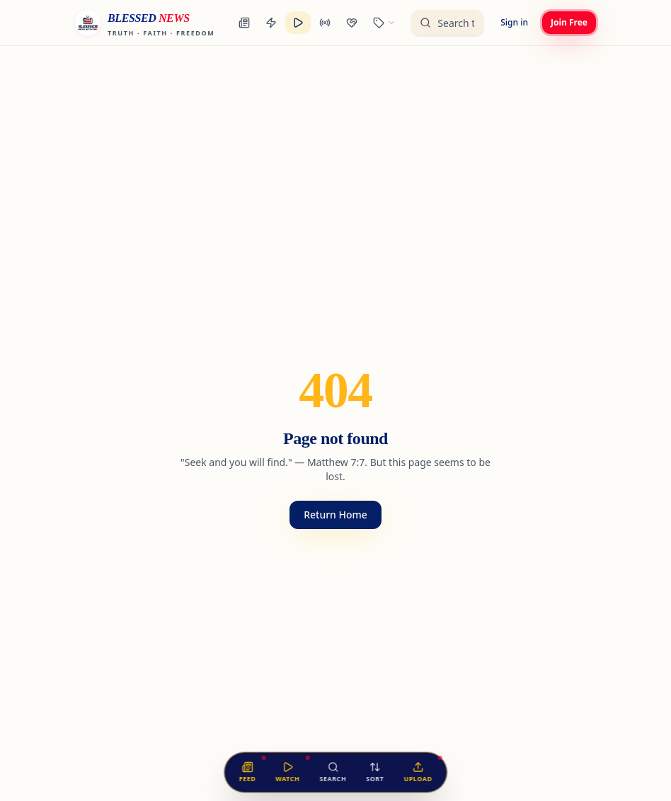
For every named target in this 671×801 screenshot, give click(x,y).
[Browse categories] (384, 22)
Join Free (569, 22)
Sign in (514, 22)
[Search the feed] (333, 772)
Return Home (335, 514)
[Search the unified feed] (447, 22)
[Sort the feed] (374, 772)
